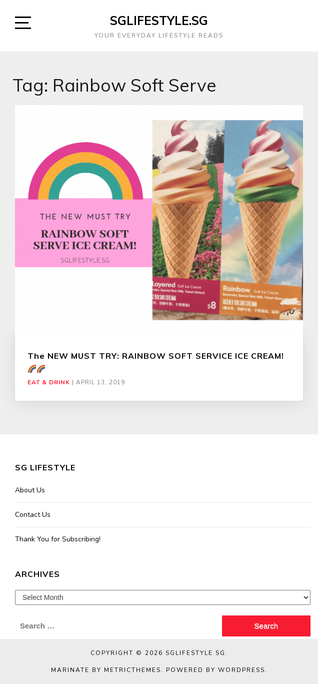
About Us (30, 490)
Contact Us (32, 514)
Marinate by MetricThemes (106, 670)
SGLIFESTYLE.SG (159, 20)
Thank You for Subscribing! (57, 539)
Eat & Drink (49, 382)
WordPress (241, 670)
